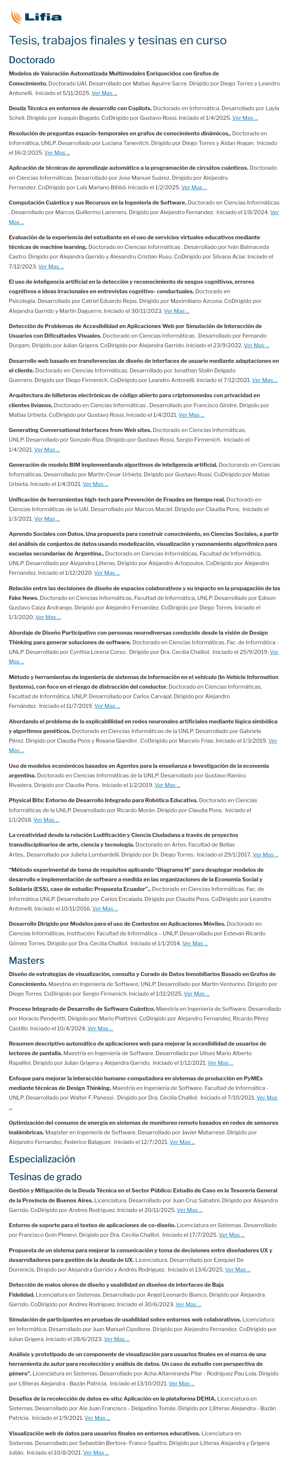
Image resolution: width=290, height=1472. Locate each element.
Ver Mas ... (104, 93)
